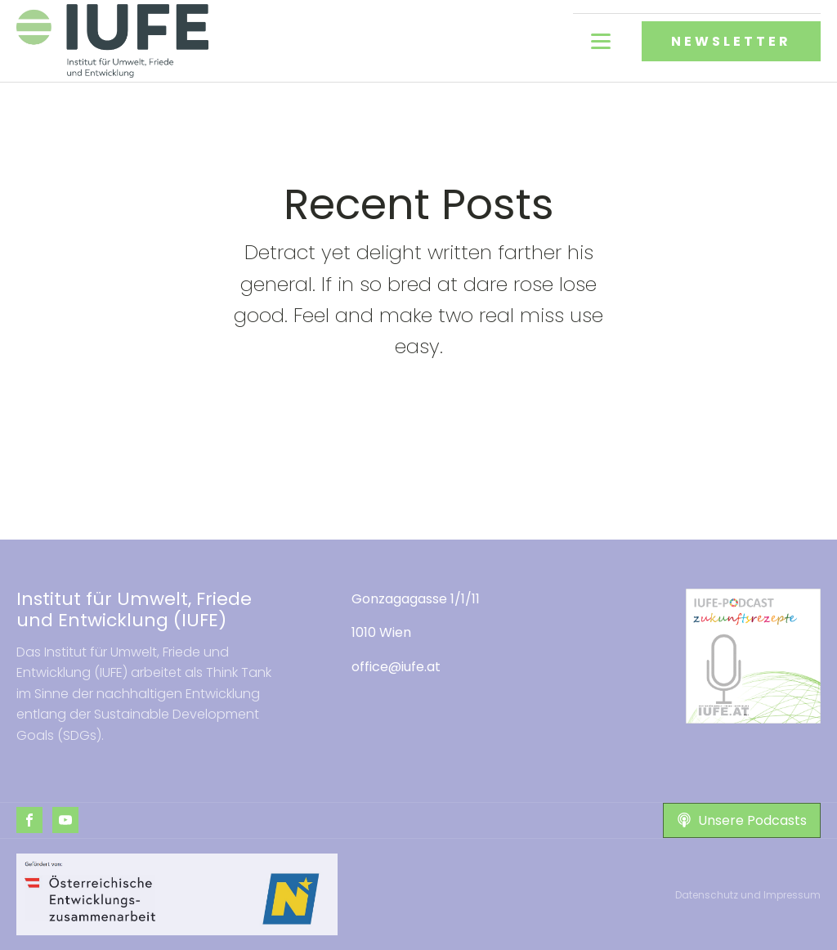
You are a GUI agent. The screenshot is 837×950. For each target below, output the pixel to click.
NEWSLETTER (731, 41)
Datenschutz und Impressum (748, 895)
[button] (742, 821)
